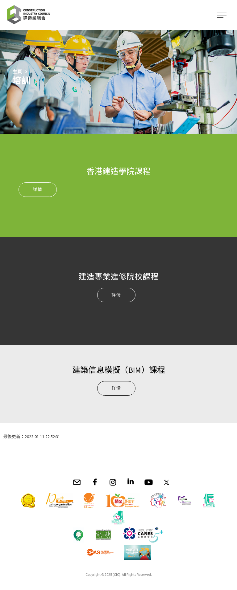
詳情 (38, 189)
